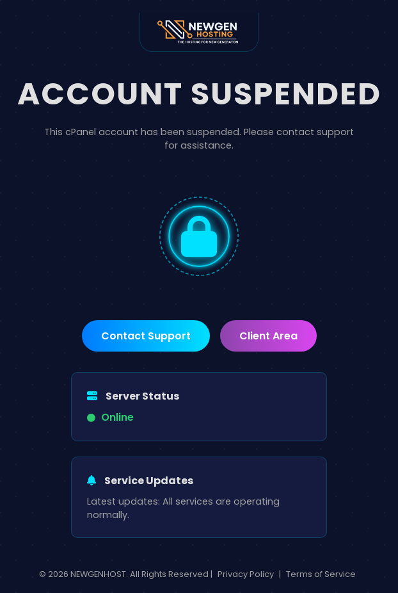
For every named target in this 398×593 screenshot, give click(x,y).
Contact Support (146, 336)
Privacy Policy (246, 574)
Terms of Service (321, 574)
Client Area (268, 336)
